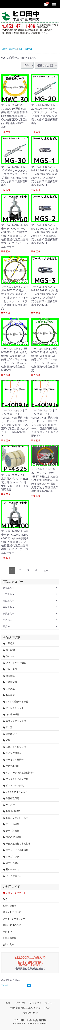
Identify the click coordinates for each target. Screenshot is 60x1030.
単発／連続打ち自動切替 (16, 843)
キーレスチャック (13, 708)
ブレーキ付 (10, 669)
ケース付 (9, 805)
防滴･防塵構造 (11, 811)
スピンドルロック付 (14, 746)
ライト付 (9, 656)
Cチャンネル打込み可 (15, 792)
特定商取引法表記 (12, 925)
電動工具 (8, 600)
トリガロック (11, 856)
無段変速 (9, 675)
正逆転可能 (10, 682)
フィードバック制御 (14, 662)
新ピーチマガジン (13, 869)
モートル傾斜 (11, 824)
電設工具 (13, 49)
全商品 (4, 49)
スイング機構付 (12, 753)
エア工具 (8, 594)
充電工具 (8, 587)
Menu (54, 3)
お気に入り (8, 944)
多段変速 (9, 695)
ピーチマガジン (12, 876)
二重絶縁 (9, 643)
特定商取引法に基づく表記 (25, 1008)
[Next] (46, 570)
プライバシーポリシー (14, 918)
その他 (7, 620)
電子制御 (9, 650)
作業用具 (8, 613)
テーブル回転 (11, 830)
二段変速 (9, 688)
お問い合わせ (9, 905)
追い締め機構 (11, 714)
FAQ (5, 899)
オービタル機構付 (13, 759)
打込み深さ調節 (12, 837)
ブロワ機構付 (11, 766)
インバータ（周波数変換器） (19, 772)
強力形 (7, 727)
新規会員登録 (9, 938)
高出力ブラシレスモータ (16, 817)
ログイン (7, 931)
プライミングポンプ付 (15, 779)
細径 (6, 740)
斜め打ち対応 (11, 863)
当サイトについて (12, 912)
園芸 (6, 626)
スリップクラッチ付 (14, 721)
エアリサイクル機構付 (15, 850)
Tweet (4, 985)
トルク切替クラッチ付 (15, 701)
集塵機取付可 (11, 798)
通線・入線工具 (25, 49)
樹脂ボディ (10, 734)
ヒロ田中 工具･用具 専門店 (30, 1020)
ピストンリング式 (13, 785)
